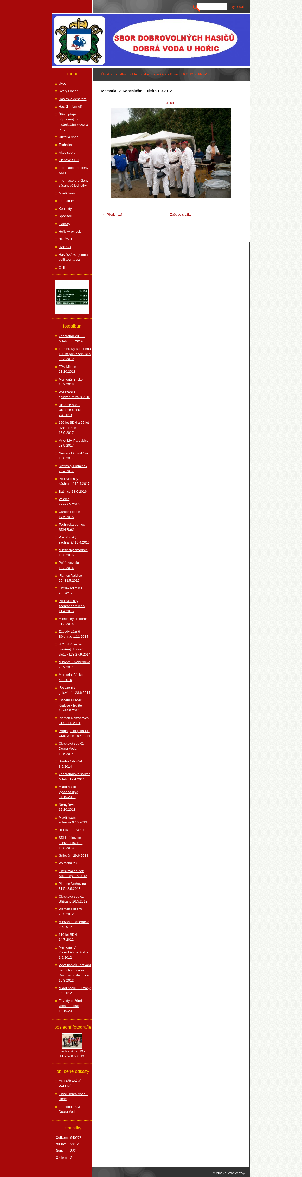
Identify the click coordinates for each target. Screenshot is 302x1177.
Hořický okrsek (70, 231)
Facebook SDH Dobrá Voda (70, 1109)
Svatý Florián (69, 91)
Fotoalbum (120, 74)
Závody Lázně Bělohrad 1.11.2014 (73, 634)
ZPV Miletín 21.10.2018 (67, 369)
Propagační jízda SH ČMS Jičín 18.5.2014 (74, 733)
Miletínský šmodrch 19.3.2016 (73, 552)
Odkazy (64, 224)
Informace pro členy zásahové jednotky (73, 183)
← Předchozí (112, 215)
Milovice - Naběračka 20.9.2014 (74, 664)
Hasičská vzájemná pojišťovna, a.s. (73, 257)
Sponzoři (65, 216)
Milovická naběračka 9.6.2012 (74, 924)
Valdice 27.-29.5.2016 (69, 501)
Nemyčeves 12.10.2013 (67, 807)
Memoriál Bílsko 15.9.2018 (71, 382)
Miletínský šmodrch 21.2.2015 (73, 621)
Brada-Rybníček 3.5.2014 (71, 763)
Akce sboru (67, 152)
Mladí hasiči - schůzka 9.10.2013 (73, 820)
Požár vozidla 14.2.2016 (69, 565)
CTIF (62, 267)
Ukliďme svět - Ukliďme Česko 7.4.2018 (70, 410)
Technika (65, 145)
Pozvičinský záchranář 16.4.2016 (74, 539)
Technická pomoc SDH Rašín (72, 527)
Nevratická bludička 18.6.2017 (73, 455)
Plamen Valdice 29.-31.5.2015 (70, 578)
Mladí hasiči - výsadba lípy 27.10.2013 (69, 792)
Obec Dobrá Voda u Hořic (73, 1096)
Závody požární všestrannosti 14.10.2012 (70, 1006)
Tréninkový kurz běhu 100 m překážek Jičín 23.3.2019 (75, 354)
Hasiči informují (70, 106)
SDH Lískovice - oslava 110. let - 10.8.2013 (71, 843)
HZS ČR (65, 247)
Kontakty (65, 209)
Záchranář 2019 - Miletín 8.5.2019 (72, 338)
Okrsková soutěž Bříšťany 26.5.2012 (73, 899)
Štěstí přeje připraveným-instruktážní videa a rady (73, 122)
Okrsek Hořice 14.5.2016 (69, 514)
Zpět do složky (180, 215)
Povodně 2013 (70, 863)
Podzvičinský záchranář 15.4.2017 (74, 481)
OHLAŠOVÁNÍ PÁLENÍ (70, 1083)
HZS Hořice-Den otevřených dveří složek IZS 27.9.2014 (75, 649)
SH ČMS (65, 239)
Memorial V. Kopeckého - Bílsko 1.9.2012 (162, 74)
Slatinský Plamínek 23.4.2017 (73, 468)
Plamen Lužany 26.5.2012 (70, 911)
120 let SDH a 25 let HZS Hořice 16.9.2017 (74, 428)
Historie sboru (69, 137)
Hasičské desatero (73, 99)
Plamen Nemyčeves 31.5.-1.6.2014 (74, 720)
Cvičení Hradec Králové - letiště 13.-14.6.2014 (70, 705)
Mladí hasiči (68, 193)
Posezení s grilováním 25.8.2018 (74, 394)
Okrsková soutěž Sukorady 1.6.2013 (73, 873)
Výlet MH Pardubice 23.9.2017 (74, 443)
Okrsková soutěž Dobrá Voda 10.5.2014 (71, 749)
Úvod (105, 74)
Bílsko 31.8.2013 (71, 830)
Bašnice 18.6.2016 (73, 491)
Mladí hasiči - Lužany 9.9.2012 (75, 990)
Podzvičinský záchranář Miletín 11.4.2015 (72, 606)
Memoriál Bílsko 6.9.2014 (71, 677)
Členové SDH (69, 160)
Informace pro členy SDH (73, 170)
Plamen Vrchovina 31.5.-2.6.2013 (72, 886)
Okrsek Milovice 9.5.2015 (71, 590)
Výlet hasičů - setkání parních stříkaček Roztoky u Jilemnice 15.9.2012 (75, 972)
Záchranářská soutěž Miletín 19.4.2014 (74, 776)
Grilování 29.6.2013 (73, 856)
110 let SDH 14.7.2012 (68, 937)
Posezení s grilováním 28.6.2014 (74, 690)
